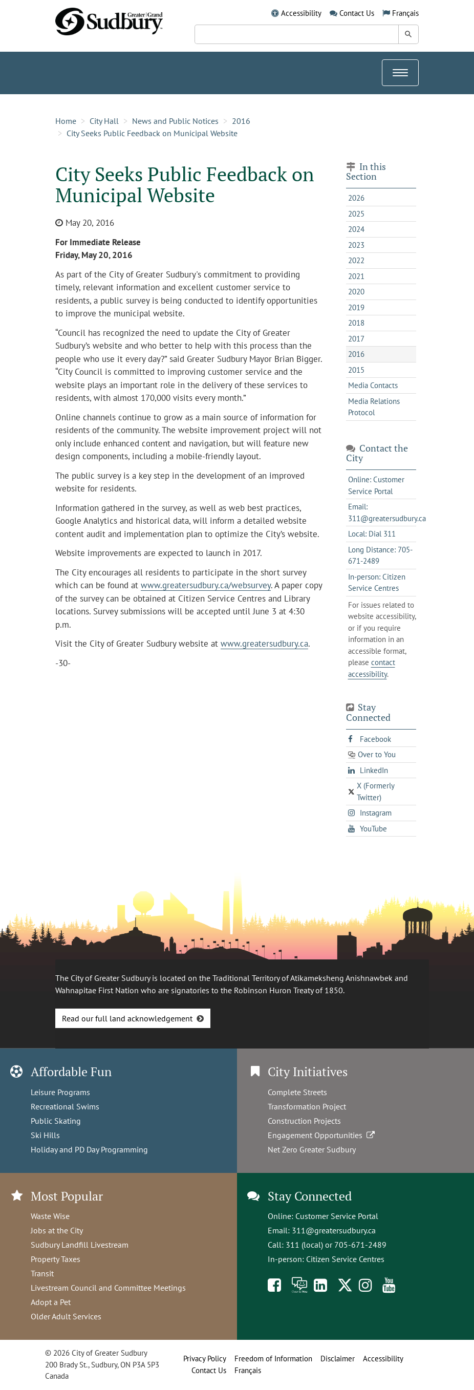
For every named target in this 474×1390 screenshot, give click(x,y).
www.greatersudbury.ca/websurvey (206, 585)
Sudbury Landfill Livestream (79, 1244)
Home (65, 121)
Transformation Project (307, 1106)
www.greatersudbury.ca (264, 643)
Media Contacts (373, 385)
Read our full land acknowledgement (127, 1018)
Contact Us (356, 13)
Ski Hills (45, 1135)
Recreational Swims (65, 1106)
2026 (356, 198)
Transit (42, 1273)
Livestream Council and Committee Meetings (108, 1287)
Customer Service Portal (336, 1216)
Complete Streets (297, 1092)
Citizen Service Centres (345, 1259)
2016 (241, 121)
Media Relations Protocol (374, 407)
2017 (356, 339)
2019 (356, 307)
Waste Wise (50, 1216)
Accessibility (301, 13)
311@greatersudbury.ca (334, 1230)
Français (405, 13)
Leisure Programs (60, 1092)
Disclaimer (337, 1358)
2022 (356, 260)
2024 (356, 229)
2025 (356, 214)
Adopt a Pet (51, 1302)
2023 (356, 245)
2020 (356, 291)
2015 (356, 370)
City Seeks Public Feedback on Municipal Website (152, 133)
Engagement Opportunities (322, 1135)
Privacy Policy (204, 1358)
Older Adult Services (66, 1316)
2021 (356, 276)
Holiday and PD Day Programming (89, 1149)
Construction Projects (304, 1121)
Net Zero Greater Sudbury (312, 1149)
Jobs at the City (57, 1230)
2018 (356, 323)
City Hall (104, 121)
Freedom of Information (273, 1358)
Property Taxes (55, 1259)
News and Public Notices (175, 121)
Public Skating (56, 1121)
